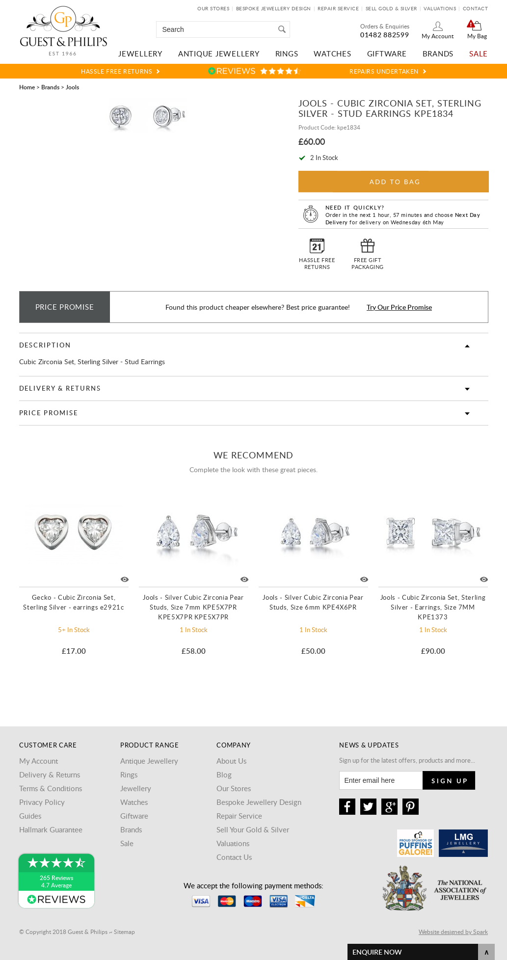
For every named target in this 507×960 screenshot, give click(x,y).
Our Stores (213, 8)
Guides (30, 816)
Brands (438, 53)
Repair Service (338, 8)
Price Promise (48, 412)
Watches (332, 53)
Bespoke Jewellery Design (273, 8)
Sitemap (124, 931)
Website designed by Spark (453, 931)
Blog (224, 774)
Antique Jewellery (219, 53)
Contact (475, 8)
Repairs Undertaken (384, 71)
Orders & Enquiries (384, 26)
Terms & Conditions (50, 788)
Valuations (440, 8)
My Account (438, 36)
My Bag (477, 36)
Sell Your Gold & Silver (252, 829)
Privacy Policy (42, 802)
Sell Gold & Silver (391, 8)
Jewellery (140, 53)
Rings (286, 53)
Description (45, 345)
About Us (231, 761)
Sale (478, 53)
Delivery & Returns (60, 388)
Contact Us (234, 857)
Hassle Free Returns (116, 71)
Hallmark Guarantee (50, 829)
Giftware (387, 53)
